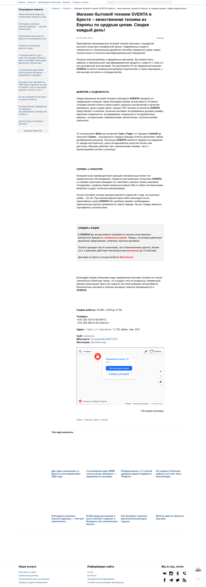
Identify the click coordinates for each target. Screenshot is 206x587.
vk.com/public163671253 (104, 339)
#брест (80, 419)
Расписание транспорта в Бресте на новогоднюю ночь (33, 37)
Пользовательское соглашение (34, 579)
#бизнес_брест (92, 419)
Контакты (92, 575)
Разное (160, 38)
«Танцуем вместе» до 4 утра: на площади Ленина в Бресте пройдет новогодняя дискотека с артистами (32, 59)
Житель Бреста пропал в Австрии (31, 122)
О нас (90, 572)
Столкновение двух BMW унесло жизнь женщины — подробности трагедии (32, 72)
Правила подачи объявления (33, 582)
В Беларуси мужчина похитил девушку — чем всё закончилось (33, 26)
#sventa (104, 419)
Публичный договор (28, 575)
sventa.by (89, 336)
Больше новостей (33, 130)
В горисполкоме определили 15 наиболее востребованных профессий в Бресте (33, 110)
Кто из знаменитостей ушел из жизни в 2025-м (32, 98)
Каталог (66, 2)
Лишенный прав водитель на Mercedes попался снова (32, 15)
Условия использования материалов (105, 582)
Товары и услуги (80, 2)
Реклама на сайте (27, 572)
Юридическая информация (100, 579)
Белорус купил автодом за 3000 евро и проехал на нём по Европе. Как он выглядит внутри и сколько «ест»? (33, 86)
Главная (21, 2)
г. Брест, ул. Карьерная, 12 (101, 329)
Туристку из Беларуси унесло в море (29, 46)
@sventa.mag (98, 342)
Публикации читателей (49, 2)
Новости (31, 2)
